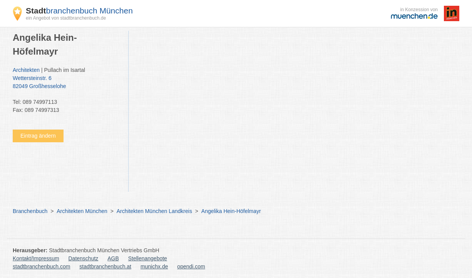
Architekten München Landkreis (154, 211)
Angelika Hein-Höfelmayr (231, 211)
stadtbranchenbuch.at (105, 266)
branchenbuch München (79, 10)
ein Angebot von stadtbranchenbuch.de (66, 18)
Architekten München (82, 211)
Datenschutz (84, 258)
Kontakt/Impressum (36, 258)
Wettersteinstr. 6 (67, 82)
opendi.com (191, 266)
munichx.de (154, 266)
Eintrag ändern (38, 136)
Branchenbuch (30, 211)
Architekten (26, 70)
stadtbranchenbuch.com (41, 266)
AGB (113, 258)
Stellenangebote (147, 258)
